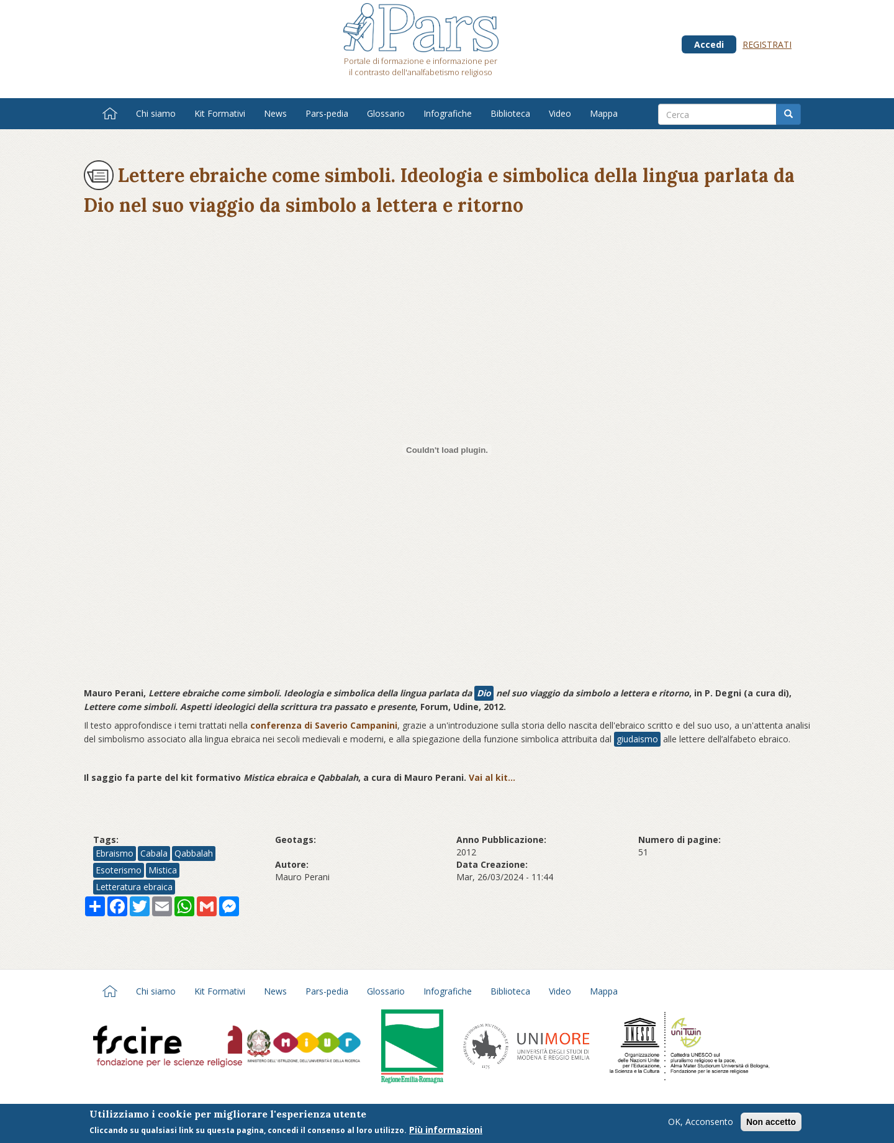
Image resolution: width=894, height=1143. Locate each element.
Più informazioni (445, 1131)
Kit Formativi (219, 113)
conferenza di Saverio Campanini (323, 725)
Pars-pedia (326, 113)
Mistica (162, 870)
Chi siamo (156, 113)
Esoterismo (119, 870)
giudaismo (637, 739)
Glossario (386, 113)
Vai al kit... (492, 777)
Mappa (604, 113)
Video (560, 113)
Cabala (154, 853)
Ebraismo (114, 853)
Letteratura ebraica (134, 887)
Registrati (767, 44)
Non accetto (771, 1123)
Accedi (709, 44)
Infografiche (447, 113)
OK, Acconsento (700, 1123)
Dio (484, 693)
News (275, 113)
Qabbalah (193, 853)
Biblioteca (510, 113)
